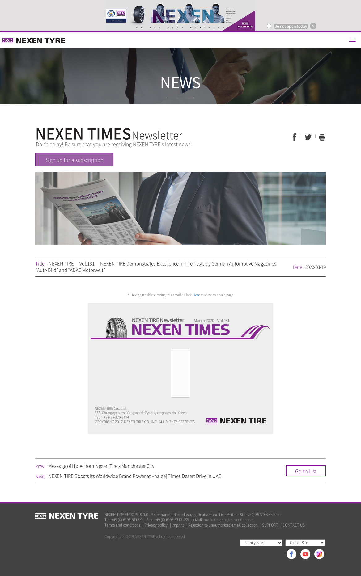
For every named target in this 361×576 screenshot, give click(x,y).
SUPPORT (270, 525)
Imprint (178, 525)
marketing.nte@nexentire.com (229, 520)
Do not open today (290, 26)
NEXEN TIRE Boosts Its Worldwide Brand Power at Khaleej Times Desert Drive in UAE (134, 476)
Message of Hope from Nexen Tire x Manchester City (101, 465)
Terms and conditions (122, 525)
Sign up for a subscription (74, 159)
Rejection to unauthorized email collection (223, 525)
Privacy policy (156, 525)
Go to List (306, 471)
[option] (180, 15)
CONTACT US (293, 525)
